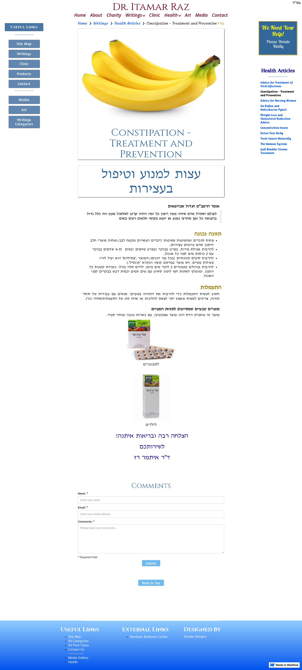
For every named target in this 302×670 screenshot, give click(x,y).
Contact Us (76, 649)
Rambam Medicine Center (149, 636)
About (96, 15)
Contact (220, 15)
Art (188, 15)
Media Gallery (78, 657)
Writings (24, 53)
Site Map (24, 43)
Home (80, 15)
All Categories (78, 641)
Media (201, 15)
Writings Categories (24, 121)
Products (24, 73)
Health (73, 662)
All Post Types (78, 645)
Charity (114, 15)
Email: (83, 507)
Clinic (154, 15)
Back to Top (151, 583)
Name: (83, 493)
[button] (135, 15)
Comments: (86, 521)
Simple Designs (195, 636)
